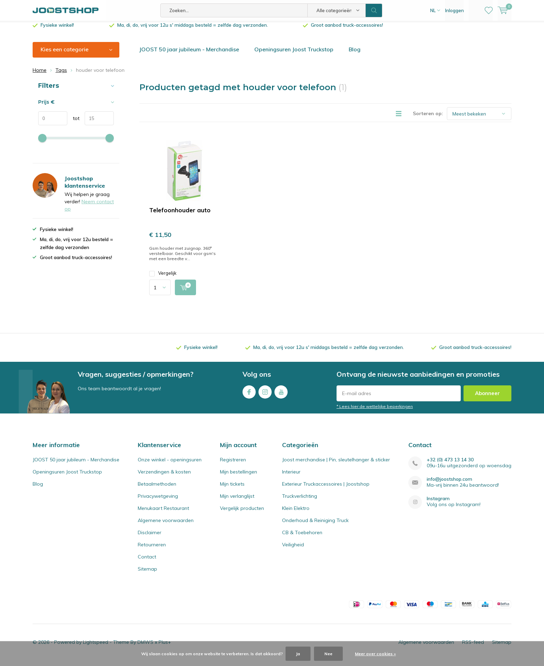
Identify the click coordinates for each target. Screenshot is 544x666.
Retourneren (152, 550)
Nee (328, 653)
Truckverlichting (299, 501)
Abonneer (487, 398)
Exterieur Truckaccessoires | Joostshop (325, 489)
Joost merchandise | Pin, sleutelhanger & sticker (336, 465)
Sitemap (147, 574)
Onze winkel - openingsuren (170, 465)
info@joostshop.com (449, 484)
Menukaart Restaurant (163, 513)
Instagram (265, 396)
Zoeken (374, 10)
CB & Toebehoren (302, 538)
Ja (298, 653)
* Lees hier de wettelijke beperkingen (375, 411)
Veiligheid (293, 550)
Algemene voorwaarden (166, 525)
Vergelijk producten (242, 513)
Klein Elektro (295, 513)
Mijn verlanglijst (237, 501)
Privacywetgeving (158, 501)
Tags (61, 75)
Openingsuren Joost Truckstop (293, 54)
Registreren (233, 465)
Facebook (249, 396)
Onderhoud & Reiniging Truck (315, 525)
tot (73, 123)
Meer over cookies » (375, 653)
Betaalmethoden (157, 489)
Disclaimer (149, 538)
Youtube (281, 396)
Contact (147, 562)
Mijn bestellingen (238, 477)
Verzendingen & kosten (164, 477)
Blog (354, 54)
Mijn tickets (232, 489)
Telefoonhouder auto (180, 215)
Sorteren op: (428, 119)
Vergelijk (163, 278)
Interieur (291, 477)
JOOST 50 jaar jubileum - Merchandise (189, 54)
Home (39, 75)
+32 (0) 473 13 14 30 (450, 465)
